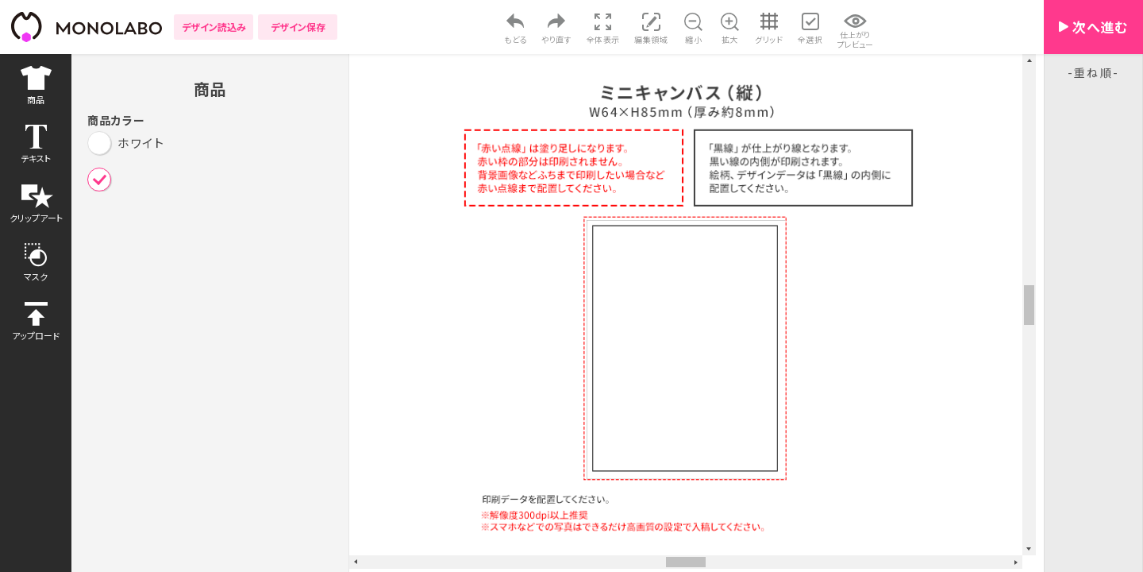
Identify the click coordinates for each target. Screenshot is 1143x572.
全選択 (810, 39)
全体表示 (603, 39)
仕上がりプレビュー (855, 39)
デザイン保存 (298, 26)
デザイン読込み (214, 26)
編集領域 (651, 39)
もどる (515, 39)
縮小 (693, 39)
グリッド (769, 39)
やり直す (556, 39)
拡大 (730, 39)
